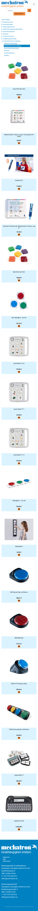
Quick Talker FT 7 (19, 409)
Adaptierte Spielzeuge (10, 43)
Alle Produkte (6, 19)
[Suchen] (29, 10)
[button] (19, 13)
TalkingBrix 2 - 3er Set (19, 500)
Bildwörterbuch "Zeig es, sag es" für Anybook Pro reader (19, 135)
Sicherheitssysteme (9, 31)
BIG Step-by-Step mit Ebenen (19, 592)
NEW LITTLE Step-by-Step (19, 683)
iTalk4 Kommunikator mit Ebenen (19, 729)
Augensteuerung (8, 22)
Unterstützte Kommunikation (12, 41)
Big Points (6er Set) (19, 272)
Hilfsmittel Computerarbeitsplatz (12, 29)
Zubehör (6, 55)
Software (5, 34)
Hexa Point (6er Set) (19, 89)
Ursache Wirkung (9, 53)
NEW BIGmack (19, 638)
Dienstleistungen (8, 24)
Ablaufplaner (19, 546)
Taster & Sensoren (8, 36)
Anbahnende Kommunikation (12, 46)
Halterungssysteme (9, 27)
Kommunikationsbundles (11, 48)
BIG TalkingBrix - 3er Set (19, 317)
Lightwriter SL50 (19, 821)
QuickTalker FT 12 (19, 455)
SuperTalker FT (19, 775)
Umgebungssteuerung (9, 38)
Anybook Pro (19, 180)
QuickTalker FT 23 (19, 363)
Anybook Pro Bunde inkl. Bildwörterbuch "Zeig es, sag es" (19, 227)
